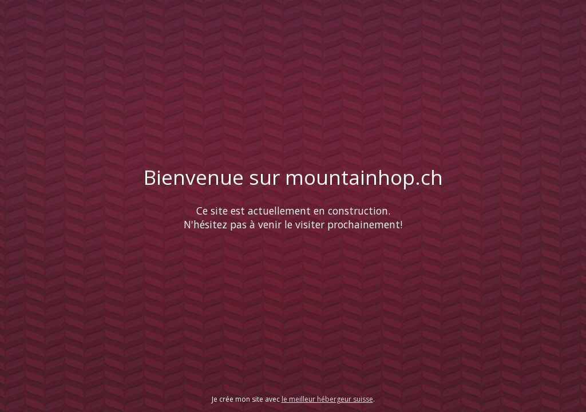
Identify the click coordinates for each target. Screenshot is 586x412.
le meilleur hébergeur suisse (327, 399)
